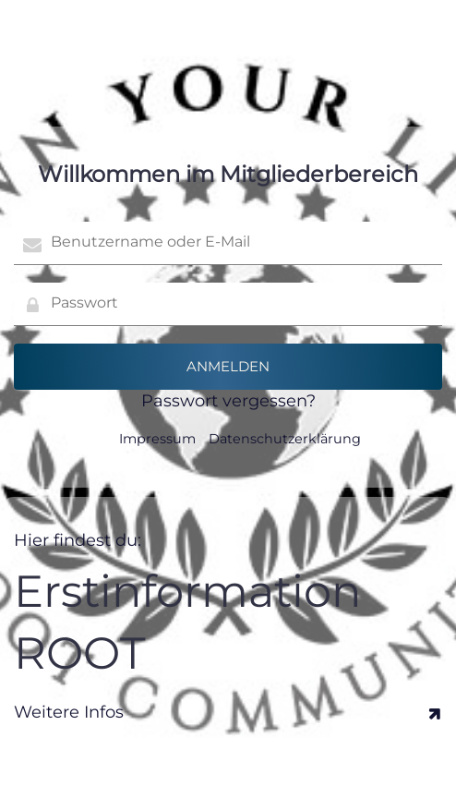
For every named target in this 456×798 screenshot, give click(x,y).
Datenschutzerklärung (285, 438)
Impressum (157, 438)
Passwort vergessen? (228, 401)
